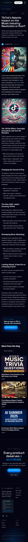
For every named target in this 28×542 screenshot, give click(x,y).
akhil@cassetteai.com (7, 510)
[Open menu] (24, 2)
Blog (17, 497)
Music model (18, 490)
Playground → (18, 2)
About (3, 522)
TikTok (18, 82)
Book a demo (14, 475)
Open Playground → (11, 327)
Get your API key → (14, 470)
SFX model (18, 492)
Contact (3, 525)
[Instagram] (6, 516)
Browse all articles (9, 350)
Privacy (17, 525)
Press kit (4, 527)
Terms (17, 522)
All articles (6, 9)
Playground (18, 495)
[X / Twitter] (3, 516)
